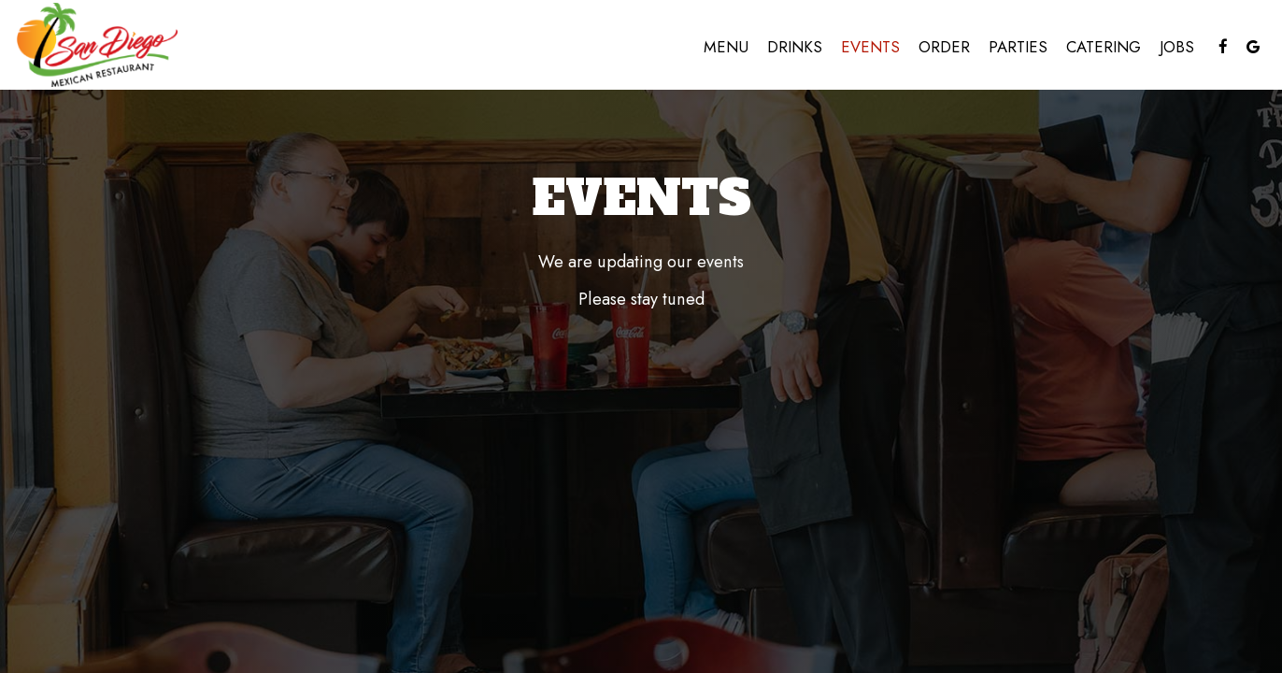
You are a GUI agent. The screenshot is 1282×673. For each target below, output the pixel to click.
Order (944, 46)
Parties (1018, 46)
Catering (1103, 46)
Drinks (794, 46)
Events (870, 46)
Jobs (1177, 46)
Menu (726, 46)
